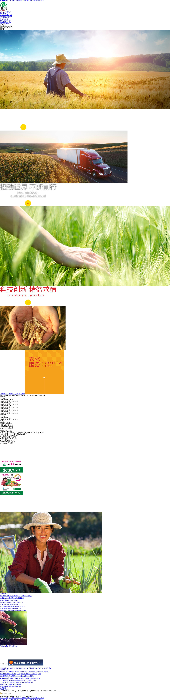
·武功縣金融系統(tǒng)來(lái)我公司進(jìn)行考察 (13, 610)
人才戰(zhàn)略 (4, 17)
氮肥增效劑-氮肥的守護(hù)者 (9, 654)
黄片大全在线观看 (31, 699)
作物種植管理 (4, 394)
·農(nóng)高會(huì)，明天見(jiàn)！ (9, 600)
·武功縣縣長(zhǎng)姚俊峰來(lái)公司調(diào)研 (12, 606)
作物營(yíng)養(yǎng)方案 (17, 394)
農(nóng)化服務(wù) (6, 16)
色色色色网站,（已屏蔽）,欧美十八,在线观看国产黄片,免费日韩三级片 (22, 698)
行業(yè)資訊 (4, 669)
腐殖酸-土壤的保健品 (6, 649)
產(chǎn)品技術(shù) (6, 15)
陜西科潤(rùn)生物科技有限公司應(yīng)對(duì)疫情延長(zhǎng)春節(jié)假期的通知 (25, 668)
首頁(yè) (2, 10)
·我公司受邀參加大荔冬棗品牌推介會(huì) (11, 602)
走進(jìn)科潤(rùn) (5, 12)
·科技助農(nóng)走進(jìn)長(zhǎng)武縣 (10, 608)
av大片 (8, 699)
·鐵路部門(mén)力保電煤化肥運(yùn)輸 (10, 684)
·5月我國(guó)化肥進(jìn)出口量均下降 (10, 686)
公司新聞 (3, 593)
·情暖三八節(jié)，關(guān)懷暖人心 (9, 604)
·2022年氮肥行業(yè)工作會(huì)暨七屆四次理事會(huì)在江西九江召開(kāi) (20, 678)
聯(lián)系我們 (4, 689)
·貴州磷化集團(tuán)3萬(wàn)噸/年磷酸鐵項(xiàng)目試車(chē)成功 (18, 680)
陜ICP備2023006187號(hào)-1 (51, 691)
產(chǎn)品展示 (4, 23)
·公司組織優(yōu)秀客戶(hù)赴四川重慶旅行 (12, 598)
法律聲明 (3, 688)
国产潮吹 (3, 699)
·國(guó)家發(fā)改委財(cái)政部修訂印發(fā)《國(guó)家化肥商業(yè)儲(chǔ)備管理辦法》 (24, 671)
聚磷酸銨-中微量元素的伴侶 (8, 657)
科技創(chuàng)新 (5, 22)
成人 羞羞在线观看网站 (18, 699)
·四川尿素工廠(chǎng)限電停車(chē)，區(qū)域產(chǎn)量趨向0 (17, 676)
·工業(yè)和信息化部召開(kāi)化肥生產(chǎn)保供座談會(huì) (16, 682)
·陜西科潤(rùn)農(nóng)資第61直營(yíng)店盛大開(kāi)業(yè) (16, 596)
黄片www (40, 699)
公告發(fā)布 (4, 19)
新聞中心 (3, 13)
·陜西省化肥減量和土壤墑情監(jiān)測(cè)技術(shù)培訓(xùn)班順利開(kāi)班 (20, 674)
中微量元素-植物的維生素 (8, 651)
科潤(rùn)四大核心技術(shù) (8, 646)
